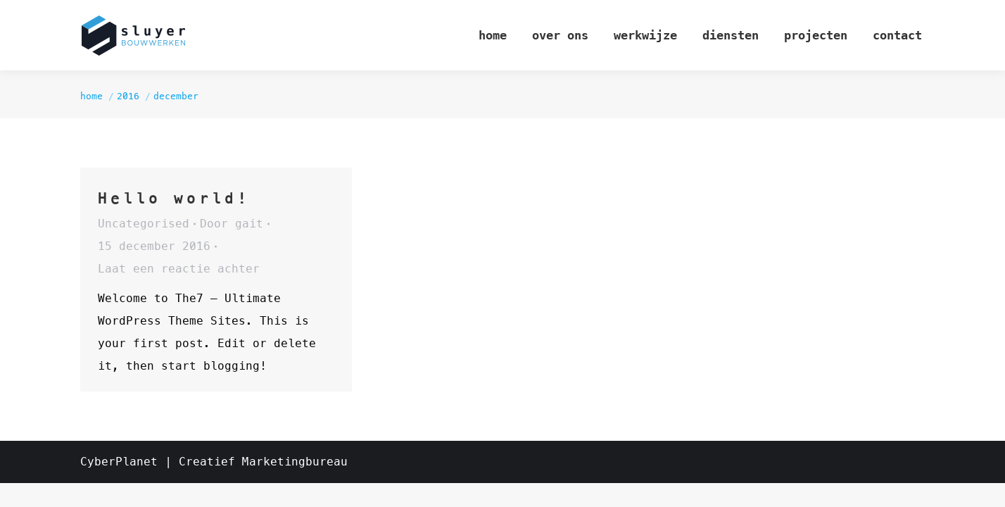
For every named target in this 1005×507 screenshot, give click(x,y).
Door (231, 223)
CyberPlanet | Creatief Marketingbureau (214, 461)
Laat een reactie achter (179, 268)
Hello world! (174, 198)
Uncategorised (143, 223)
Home (91, 96)
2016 (128, 96)
